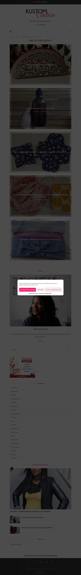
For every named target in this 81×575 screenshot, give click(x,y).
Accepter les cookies (27, 289)
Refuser (40, 289)
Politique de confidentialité (45, 293)
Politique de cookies (33, 293)
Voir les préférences (53, 289)
